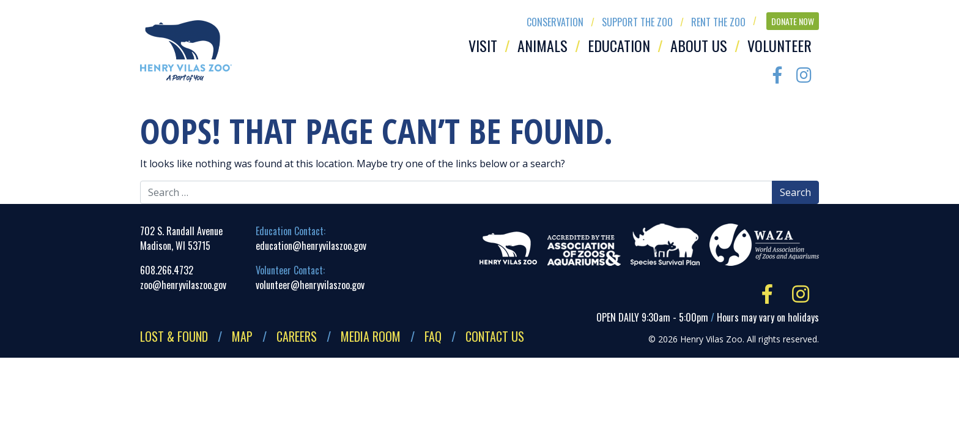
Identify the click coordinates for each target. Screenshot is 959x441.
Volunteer (779, 45)
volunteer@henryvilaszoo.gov (310, 284)
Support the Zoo (637, 22)
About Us (698, 45)
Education (619, 45)
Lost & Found (174, 336)
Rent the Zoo (718, 22)
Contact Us (494, 336)
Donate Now (792, 21)
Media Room (371, 336)
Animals (542, 45)
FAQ (433, 336)
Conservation (555, 22)
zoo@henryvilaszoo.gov (183, 284)
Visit (482, 45)
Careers (296, 336)
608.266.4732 (166, 270)
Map (242, 336)
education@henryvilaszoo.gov (311, 245)
